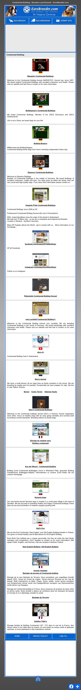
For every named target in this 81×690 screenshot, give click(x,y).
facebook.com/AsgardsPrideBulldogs (40, 244)
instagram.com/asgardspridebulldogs (40, 267)
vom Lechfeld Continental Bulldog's (40, 319)
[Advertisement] (40, 38)
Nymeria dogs (40, 497)
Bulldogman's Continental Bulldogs (40, 111)
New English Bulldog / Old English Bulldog (40, 547)
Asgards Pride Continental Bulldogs (40, 205)
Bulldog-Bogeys (40, 143)
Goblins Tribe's (40, 621)
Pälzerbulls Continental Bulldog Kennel (40, 296)
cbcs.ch (40, 352)
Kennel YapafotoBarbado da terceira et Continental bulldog (40, 572)
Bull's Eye (40, 528)
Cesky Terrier (36, 392)
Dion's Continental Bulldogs (40, 410)
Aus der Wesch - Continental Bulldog (40, 467)
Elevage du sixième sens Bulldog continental (40, 442)
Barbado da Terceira (40, 597)
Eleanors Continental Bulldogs (40, 172)
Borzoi (26, 392)
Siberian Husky (50, 392)
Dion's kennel (40, 379)
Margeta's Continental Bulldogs (40, 76)
